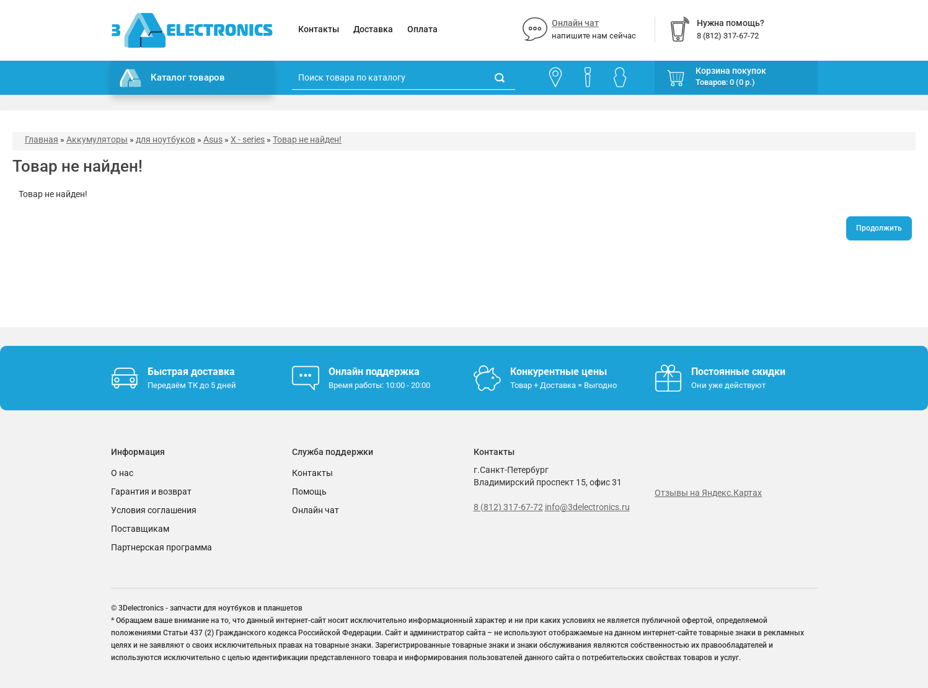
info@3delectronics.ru (587, 507)
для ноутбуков (165, 139)
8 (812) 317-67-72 (508, 507)
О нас (122, 473)
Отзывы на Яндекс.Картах (708, 493)
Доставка (373, 29)
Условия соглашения (154, 510)
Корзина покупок (731, 71)
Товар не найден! (307, 139)
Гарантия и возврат (151, 491)
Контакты (318, 29)
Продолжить (879, 228)
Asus (213, 139)
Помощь (309, 491)
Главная (41, 139)
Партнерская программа (161, 547)
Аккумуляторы (97, 139)
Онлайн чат (575, 23)
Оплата (422, 29)
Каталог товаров (172, 78)
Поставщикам (140, 529)
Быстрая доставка (191, 371)
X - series (248, 139)
